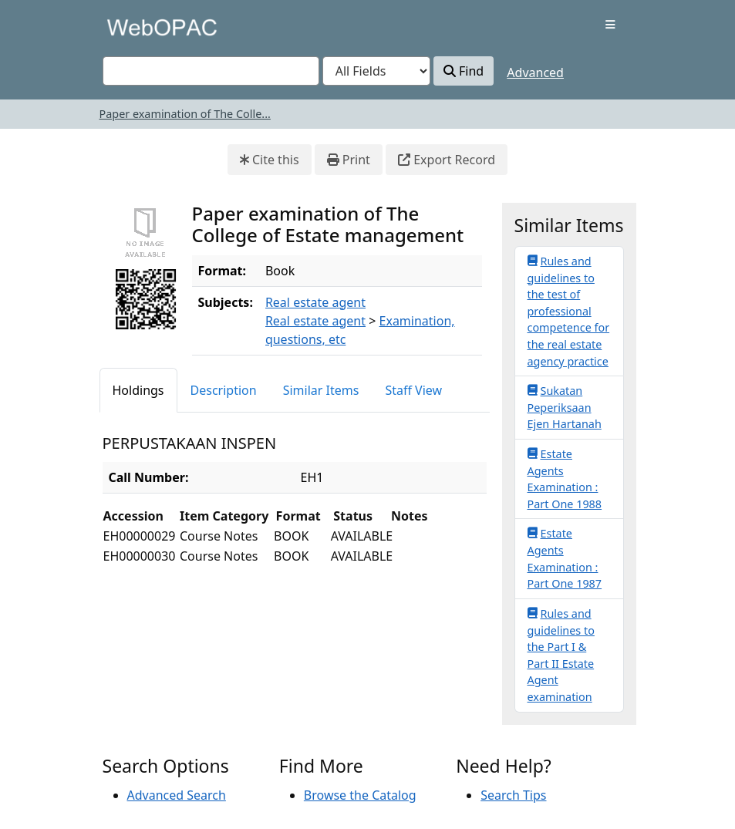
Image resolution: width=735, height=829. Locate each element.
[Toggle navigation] (610, 24)
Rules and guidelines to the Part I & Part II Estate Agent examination (561, 654)
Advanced (535, 72)
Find (463, 71)
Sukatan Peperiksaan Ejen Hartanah (565, 406)
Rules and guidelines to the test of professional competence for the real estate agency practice (569, 311)
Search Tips (513, 795)
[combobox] (211, 71)
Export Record (446, 159)
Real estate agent (315, 302)
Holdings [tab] (138, 390)
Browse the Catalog (360, 795)
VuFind (129, 27)
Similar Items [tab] (321, 390)
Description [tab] (223, 390)
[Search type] (376, 71)
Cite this (269, 159)
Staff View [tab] (413, 390)
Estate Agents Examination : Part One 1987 (565, 558)
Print (348, 159)
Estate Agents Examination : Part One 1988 (565, 478)
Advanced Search (176, 795)
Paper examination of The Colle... (185, 113)
